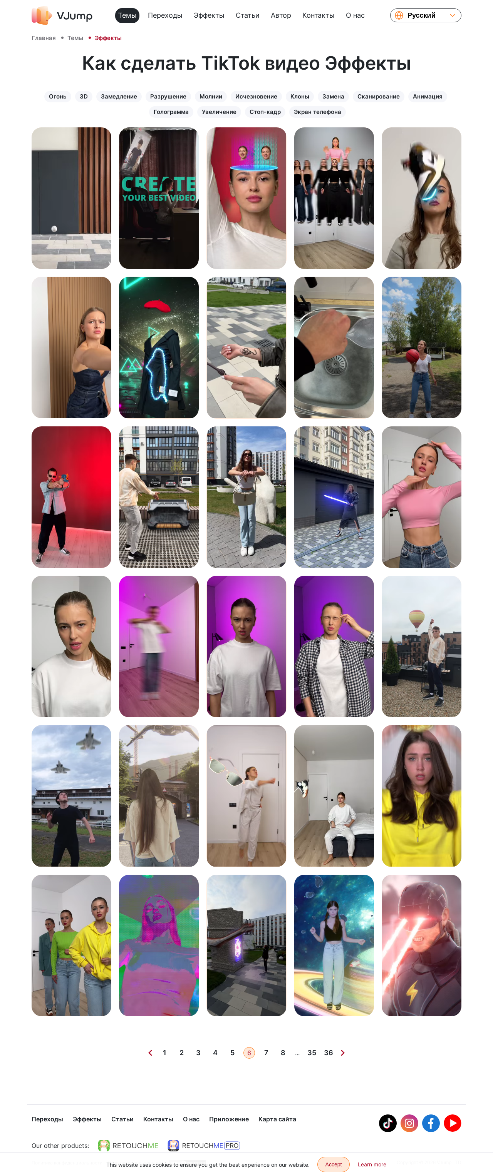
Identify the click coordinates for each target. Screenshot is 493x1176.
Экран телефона (317, 111)
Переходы (165, 15)
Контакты (318, 15)
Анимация (428, 96)
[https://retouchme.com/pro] (204, 1146)
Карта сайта (277, 1120)
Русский (421, 15)
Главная (44, 38)
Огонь (58, 96)
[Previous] (150, 1053)
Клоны (299, 96)
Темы (127, 15)
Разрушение (168, 96)
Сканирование (378, 96)
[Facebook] (431, 1124)
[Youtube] (452, 1124)
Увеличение (219, 111)
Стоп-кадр (265, 111)
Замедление (119, 96)
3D (84, 96)
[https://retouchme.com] (128, 1146)
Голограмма (171, 111)
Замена (333, 96)
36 (328, 1053)
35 (311, 1053)
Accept (333, 1164)
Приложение (229, 1120)
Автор (281, 15)
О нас (355, 15)
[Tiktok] (388, 1124)
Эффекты (209, 15)
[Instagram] (409, 1124)
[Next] (343, 1053)
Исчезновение (256, 96)
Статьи (248, 15)
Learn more (372, 1164)
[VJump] (62, 15)
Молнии (211, 96)
